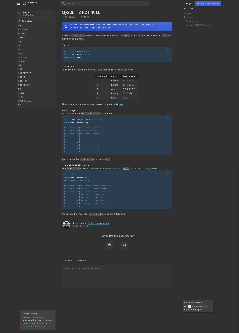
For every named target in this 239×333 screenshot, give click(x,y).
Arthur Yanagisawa (98, 223)
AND (20, 26)
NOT (20, 69)
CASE (20, 38)
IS (19, 49)
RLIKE (21, 97)
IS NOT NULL (24, 57)
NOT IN (21, 77)
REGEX (21, 93)
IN (19, 45)
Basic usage (192, 21)
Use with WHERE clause (198, 25)
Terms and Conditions (34, 326)
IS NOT (21, 53)
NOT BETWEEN (25, 73)
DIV (19, 41)
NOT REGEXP (24, 85)
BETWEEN (23, 30)
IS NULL (21, 61)
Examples (189, 17)
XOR (20, 105)
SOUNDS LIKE (24, 101)
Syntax (187, 13)
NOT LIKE (22, 81)
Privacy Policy (36, 323)
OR (19, 89)
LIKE (20, 65)
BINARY (21, 34)
